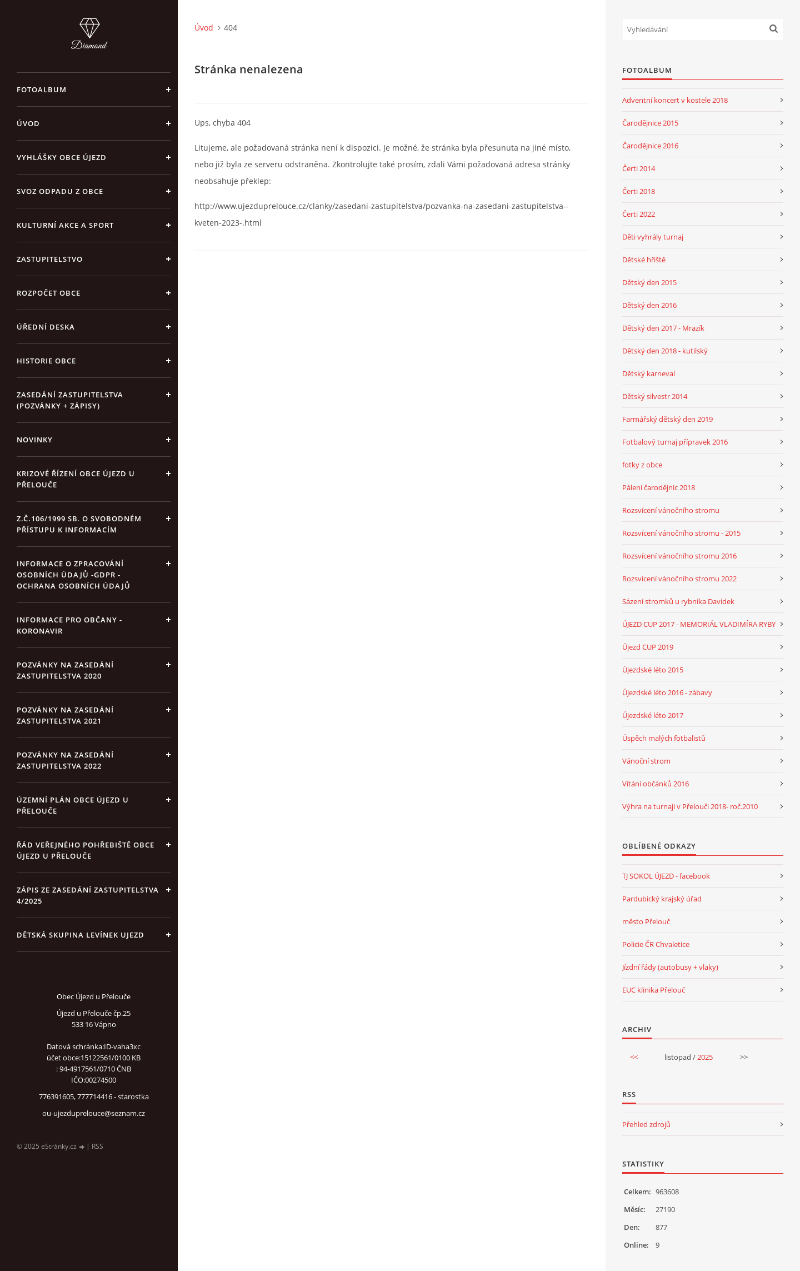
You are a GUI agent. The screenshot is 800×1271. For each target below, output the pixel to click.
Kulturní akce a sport (65, 225)
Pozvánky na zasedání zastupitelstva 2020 (65, 670)
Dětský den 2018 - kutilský (665, 351)
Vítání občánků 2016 (655, 784)
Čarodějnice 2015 (650, 123)
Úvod (28, 123)
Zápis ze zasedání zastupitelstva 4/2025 (88, 895)
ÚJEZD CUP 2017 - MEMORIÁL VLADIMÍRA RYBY (699, 624)
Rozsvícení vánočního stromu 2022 (679, 579)
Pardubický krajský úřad (662, 899)
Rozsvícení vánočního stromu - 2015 (681, 533)
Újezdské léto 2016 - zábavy (667, 692)
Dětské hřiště (644, 260)
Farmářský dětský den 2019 (667, 419)
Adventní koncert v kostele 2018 (675, 100)
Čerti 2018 (638, 191)
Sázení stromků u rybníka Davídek (678, 601)
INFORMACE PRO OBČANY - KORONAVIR (69, 625)
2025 (705, 1057)
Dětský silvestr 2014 (654, 396)
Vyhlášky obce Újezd (62, 157)
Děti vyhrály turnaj (652, 237)
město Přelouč (646, 921)
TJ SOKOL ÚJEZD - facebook (666, 876)
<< (634, 1057)
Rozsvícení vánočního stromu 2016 (679, 556)
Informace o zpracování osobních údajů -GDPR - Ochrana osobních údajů (74, 575)
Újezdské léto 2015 (652, 670)
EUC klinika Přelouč (653, 990)
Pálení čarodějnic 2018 (658, 487)
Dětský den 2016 (649, 305)
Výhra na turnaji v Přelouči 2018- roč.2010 (690, 806)
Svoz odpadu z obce (60, 191)
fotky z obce (642, 465)
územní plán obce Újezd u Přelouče (73, 805)
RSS (97, 1146)
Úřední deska (46, 327)
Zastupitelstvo (50, 259)
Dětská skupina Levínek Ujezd (80, 935)
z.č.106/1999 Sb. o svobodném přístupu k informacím (79, 524)
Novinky (35, 440)
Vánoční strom (646, 761)
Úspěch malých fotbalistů (664, 738)
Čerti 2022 (638, 214)
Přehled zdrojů (646, 1124)
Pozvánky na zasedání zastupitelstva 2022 (65, 760)
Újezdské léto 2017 (652, 715)
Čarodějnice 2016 (650, 146)
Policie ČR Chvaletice (655, 944)
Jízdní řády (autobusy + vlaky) (670, 967)
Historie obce (46, 361)
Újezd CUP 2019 (647, 647)
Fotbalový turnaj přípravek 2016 (675, 442)
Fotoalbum (42, 89)
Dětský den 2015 (649, 282)
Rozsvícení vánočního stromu (670, 510)
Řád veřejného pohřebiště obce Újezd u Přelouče (85, 850)
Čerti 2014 (638, 168)
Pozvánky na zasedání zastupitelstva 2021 (65, 715)
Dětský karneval (648, 373)
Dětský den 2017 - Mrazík (663, 328)
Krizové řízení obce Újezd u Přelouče (76, 479)
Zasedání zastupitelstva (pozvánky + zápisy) (70, 400)
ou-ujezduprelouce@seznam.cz (93, 1113)
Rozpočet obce (49, 293)
